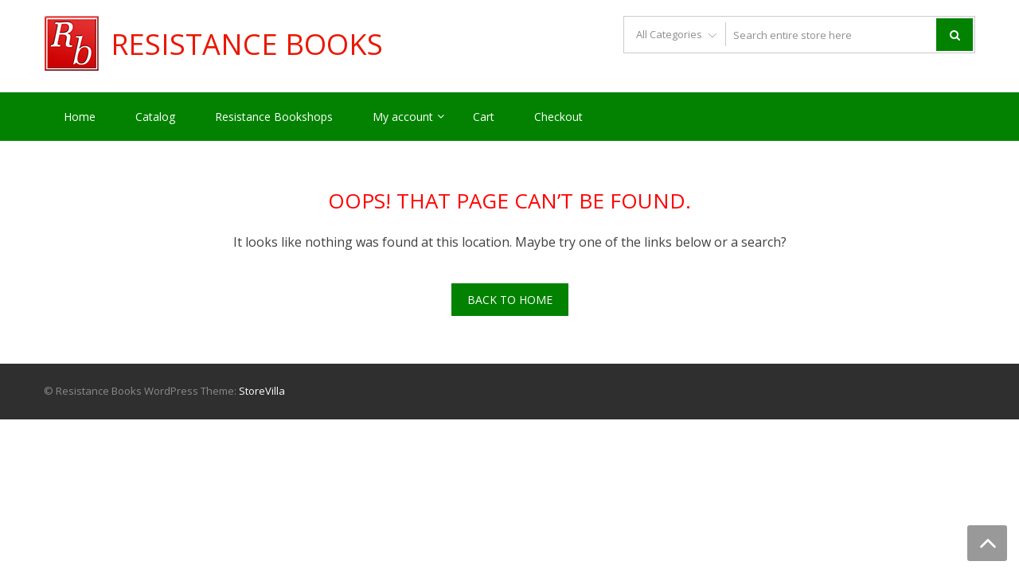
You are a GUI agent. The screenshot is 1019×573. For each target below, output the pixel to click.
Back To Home (509, 299)
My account (403, 116)
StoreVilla (262, 391)
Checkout (558, 116)
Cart (483, 116)
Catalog (155, 116)
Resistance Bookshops (274, 116)
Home (80, 116)
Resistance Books (247, 45)
